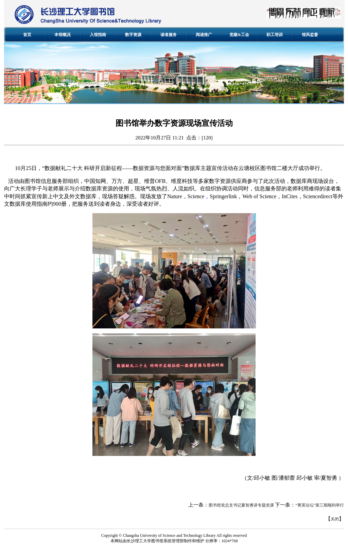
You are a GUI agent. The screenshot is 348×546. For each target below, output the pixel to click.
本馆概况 (62, 34)
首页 (27, 34)
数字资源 (133, 34)
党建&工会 (239, 34)
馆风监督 (310, 34)
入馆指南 (98, 34)
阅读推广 (204, 34)
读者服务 (168, 34)
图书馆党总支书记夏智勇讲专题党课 (241, 505)
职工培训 (274, 34)
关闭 (335, 519)
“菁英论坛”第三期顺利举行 (319, 505)
